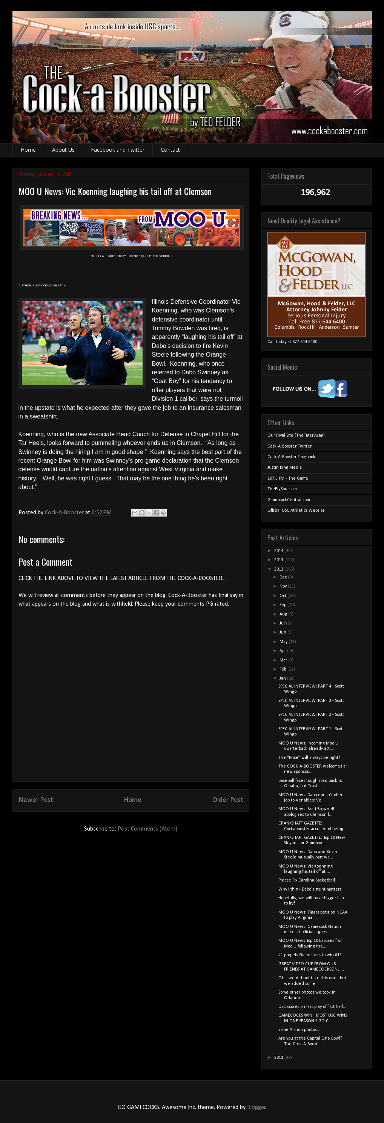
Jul (283, 623)
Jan (283, 678)
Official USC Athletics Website (296, 510)
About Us (63, 149)
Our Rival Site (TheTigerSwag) (296, 435)
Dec (284, 577)
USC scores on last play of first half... (312, 1007)
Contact (170, 149)
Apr (283, 651)
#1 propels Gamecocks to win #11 (310, 955)
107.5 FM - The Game (287, 478)
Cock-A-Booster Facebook (291, 457)
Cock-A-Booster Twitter (289, 446)
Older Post (227, 800)
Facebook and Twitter (117, 149)
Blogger (256, 1108)
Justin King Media (284, 467)
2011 (279, 1057)
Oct (283, 596)
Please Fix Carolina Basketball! (307, 880)
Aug (284, 614)
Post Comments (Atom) (147, 829)
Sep (283, 605)
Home (28, 149)
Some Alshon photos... (299, 1030)
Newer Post (35, 800)
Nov (284, 586)
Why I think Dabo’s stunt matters (309, 889)
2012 (279, 569)
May (284, 642)
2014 (279, 551)
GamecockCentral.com (288, 500)
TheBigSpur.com (282, 489)
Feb (283, 669)
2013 (279, 560)
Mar (284, 660)
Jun (283, 632)
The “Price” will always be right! (309, 757)
